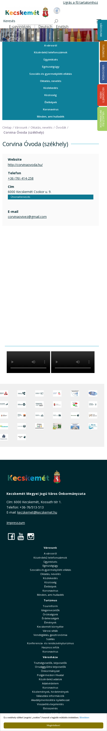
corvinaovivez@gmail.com (27, 216)
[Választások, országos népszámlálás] (75, 404)
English (62, 26)
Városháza (50, 657)
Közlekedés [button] (50, 88)
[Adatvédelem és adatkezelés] (39, 393)
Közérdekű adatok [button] (50, 679)
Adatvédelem (50, 683)
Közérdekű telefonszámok (50, 52)
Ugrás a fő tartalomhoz (80, 2)
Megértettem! (53, 725)
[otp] (57, 426)
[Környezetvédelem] (21, 426)
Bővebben (84, 717)
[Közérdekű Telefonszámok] (21, 393)
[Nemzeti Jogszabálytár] (57, 404)
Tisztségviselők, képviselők (50, 663)
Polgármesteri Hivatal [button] (50, 675)
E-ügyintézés (20, 26)
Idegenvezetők (50, 610)
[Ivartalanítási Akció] (21, 437)
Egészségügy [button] (50, 66)
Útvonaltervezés (20, 197)
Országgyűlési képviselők (50, 666)
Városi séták (50, 630)
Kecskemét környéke (50, 626)
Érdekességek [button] (50, 618)
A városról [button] (50, 45)
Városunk (101, 30)
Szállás (50, 639)
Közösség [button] (50, 95)
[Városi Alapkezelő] (93, 415)
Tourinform (50, 606)
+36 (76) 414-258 (21, 178)
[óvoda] (39, 426)
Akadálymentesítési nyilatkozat (50, 700)
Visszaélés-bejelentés (50, 704)
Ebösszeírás (50, 708)
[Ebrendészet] (75, 415)
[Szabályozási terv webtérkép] (93, 404)
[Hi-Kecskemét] (93, 393)
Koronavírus (50, 109)
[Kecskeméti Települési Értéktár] (39, 415)
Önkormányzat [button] (50, 671)
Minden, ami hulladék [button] (50, 116)
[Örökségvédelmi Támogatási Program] (39, 404)
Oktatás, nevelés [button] (50, 81)
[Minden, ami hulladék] (21, 404)
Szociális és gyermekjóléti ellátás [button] (50, 73)
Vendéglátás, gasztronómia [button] (50, 635)
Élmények (50, 622)
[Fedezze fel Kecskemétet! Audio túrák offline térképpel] (21, 415)
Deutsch (45, 26)
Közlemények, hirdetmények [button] (50, 691)
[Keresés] (35, 21)
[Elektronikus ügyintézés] (57, 393)
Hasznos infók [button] (50, 647)
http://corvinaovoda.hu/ (25, 164)
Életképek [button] (51, 102)
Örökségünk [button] (50, 614)
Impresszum (15, 522)
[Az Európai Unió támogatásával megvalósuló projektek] (75, 393)
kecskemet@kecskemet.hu (37, 512)
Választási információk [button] (50, 696)
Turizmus (50, 600)
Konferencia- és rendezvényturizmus (50, 643)
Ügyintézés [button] (50, 59)
